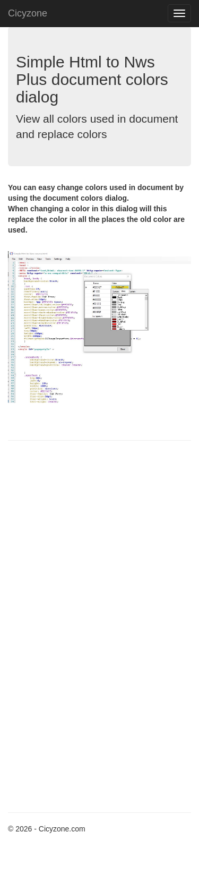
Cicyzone (27, 13)
